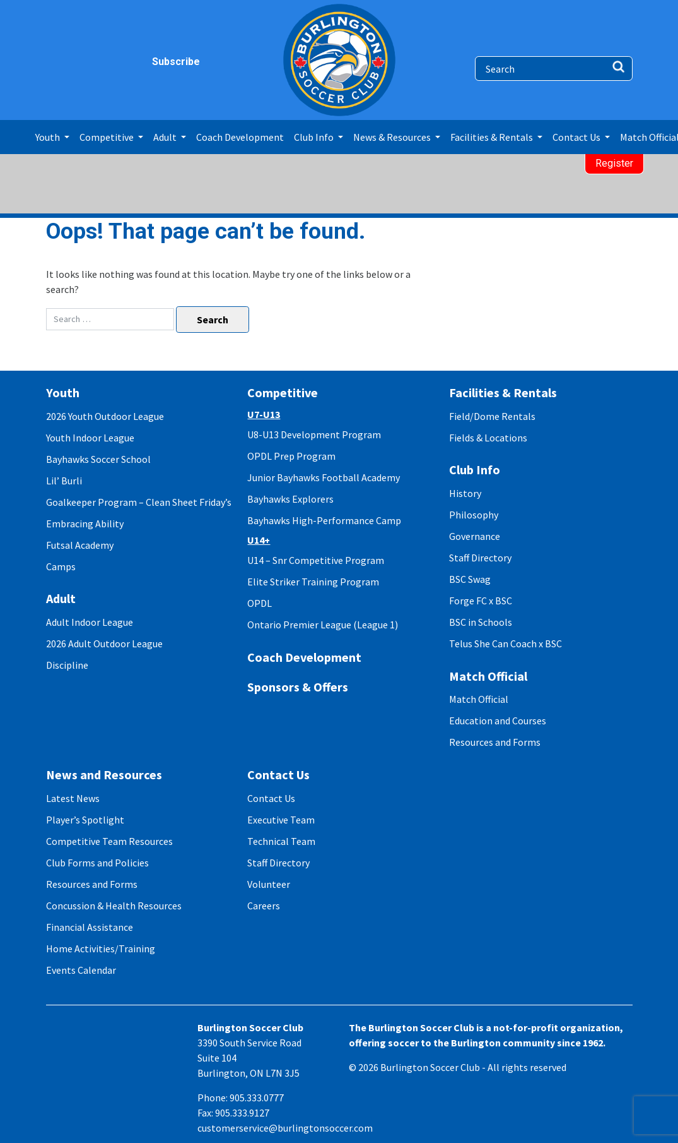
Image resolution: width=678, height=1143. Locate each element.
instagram (81, 61)
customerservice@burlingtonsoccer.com (285, 1128)
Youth (62, 392)
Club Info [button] (315, 137)
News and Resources (104, 774)
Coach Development (240, 137)
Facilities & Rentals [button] (492, 137)
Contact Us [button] (577, 137)
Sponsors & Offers (297, 687)
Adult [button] (165, 137)
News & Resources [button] (393, 137)
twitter (105, 61)
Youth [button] (48, 137)
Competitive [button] (107, 137)
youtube (130, 61)
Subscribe (159, 62)
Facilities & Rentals (503, 392)
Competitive (282, 392)
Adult (61, 598)
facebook (57, 61)
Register (614, 163)
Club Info (474, 469)
